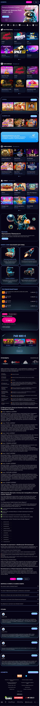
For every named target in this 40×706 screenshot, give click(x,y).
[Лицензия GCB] (19, 676)
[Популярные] (22, 25)
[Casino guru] (8, 697)
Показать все (19, 351)
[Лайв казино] (15, 25)
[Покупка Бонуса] (35, 25)
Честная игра (27, 687)
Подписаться (33, 137)
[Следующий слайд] (6, 20)
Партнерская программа (33, 672)
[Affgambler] (29, 698)
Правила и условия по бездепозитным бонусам (12, 680)
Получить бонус (6, 16)
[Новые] (29, 25)
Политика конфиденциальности (27, 685)
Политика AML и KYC (12, 685)
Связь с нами (19, 691)
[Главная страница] (4, 2)
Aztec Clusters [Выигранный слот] (8, 296)
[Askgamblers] (18, 698)
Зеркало (26, 578)
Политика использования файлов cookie (27, 683)
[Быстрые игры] (3, 25)
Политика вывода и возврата (27, 679)
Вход (36, 2)
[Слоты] (9, 25)
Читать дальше (6, 326)
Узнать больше (5, 238)
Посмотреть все (17, 29)
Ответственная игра (12, 687)
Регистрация (29, 2)
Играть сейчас (33, 99)
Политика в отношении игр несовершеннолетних (12, 683)
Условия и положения (27, 689)
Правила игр (12, 689)
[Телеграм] (26, 676)
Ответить (34, 613)
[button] (18, 59)
